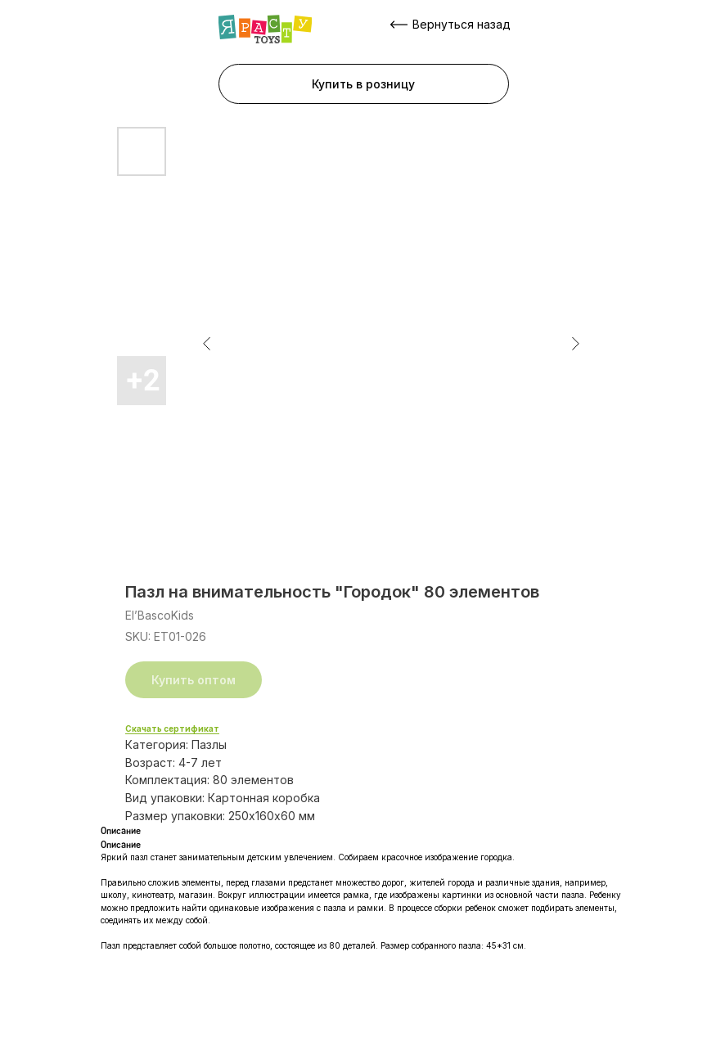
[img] (265, 29)
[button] (363, 84)
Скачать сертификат (172, 728)
